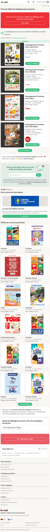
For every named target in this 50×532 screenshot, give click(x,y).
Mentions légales (5, 522)
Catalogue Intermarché (7, 490)
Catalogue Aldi (4, 493)
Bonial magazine (5, 467)
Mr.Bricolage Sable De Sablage (12, 427)
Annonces (45, 6)
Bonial (3, 453)
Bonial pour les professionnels (9, 502)
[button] (25, 53)
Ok (39, 175)
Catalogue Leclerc (6, 479)
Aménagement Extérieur (19, 38)
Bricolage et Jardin (19, 453)
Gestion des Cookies (30, 525)
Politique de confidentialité (32, 522)
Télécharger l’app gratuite (7, 469)
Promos (10, 453)
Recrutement (4, 505)
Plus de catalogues (25, 150)
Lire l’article (25, 216)
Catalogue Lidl (4, 476)
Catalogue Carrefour (6, 481)
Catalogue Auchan (6, 488)
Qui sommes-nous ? (6, 464)
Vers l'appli (25, 23)
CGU (2, 525)
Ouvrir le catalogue (32, 63)
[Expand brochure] (12, 54)
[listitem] (13, 239)
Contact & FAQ (5, 500)
